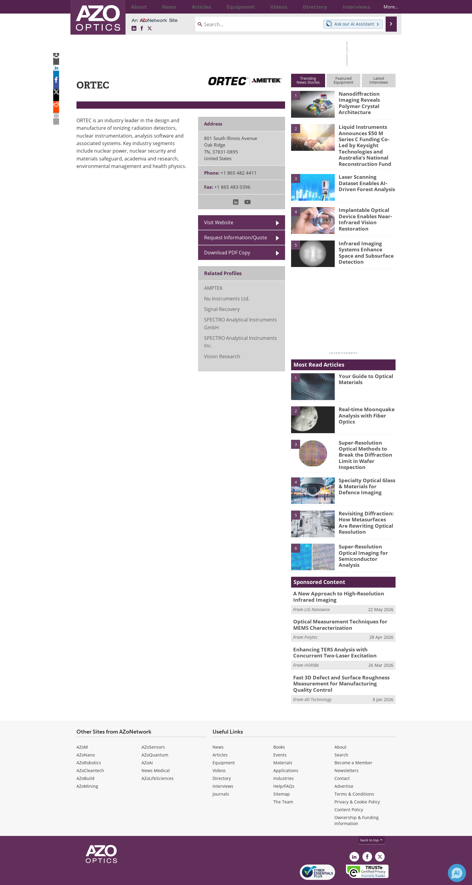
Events (280, 734)
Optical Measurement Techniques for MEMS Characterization (343, 608)
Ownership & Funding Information (356, 800)
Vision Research (222, 356)
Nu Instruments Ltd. (227, 298)
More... (385, 7)
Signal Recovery (222, 309)
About (340, 726)
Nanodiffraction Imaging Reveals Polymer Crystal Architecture (367, 99)
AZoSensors (153, 726)
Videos (219, 750)
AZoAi (147, 742)
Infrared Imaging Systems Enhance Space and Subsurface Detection (365, 241)
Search (341, 734)
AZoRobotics (88, 742)
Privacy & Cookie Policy (357, 781)
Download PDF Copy (227, 252)
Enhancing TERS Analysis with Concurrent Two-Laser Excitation (340, 635)
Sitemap (281, 773)
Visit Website (218, 222)
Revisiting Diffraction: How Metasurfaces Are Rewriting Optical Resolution (364, 507)
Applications (285, 750)
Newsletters (346, 750)
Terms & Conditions (354, 773)
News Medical (155, 750)
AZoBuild (85, 758)
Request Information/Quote (235, 237)
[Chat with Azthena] (457, 873)
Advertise (343, 766)
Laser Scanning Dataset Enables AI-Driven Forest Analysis (366, 171)
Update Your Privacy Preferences (122, 877)
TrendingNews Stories (308, 80)
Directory (222, 758)
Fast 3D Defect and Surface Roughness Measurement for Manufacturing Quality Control (340, 664)
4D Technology (317, 679)
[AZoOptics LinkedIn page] (134, 28)
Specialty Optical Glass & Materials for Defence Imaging (367, 471)
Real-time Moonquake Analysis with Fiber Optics (364, 404)
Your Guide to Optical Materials (363, 368)
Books (279, 726)
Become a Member (353, 742)
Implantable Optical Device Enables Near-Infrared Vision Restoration (363, 208)
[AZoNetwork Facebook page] (141, 28)
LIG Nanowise (317, 594)
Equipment (224, 742)
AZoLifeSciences (157, 758)
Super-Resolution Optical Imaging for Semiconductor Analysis (366, 537)
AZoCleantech (90, 750)
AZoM (82, 726)
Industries (283, 758)
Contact (342, 758)
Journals (221, 773)
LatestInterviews (378, 80)
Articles (220, 734)
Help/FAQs (283, 766)
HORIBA (311, 647)
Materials (282, 742)
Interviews (223, 766)
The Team (283, 781)
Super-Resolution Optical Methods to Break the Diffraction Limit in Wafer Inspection (363, 443)
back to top (371, 819)
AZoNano (85, 734)
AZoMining (87, 766)
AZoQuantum (154, 734)
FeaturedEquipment (343, 80)
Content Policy (348, 789)
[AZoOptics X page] (149, 28)
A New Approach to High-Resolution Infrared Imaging (343, 582)
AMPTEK (213, 288)
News (218, 726)
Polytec (311, 620)
